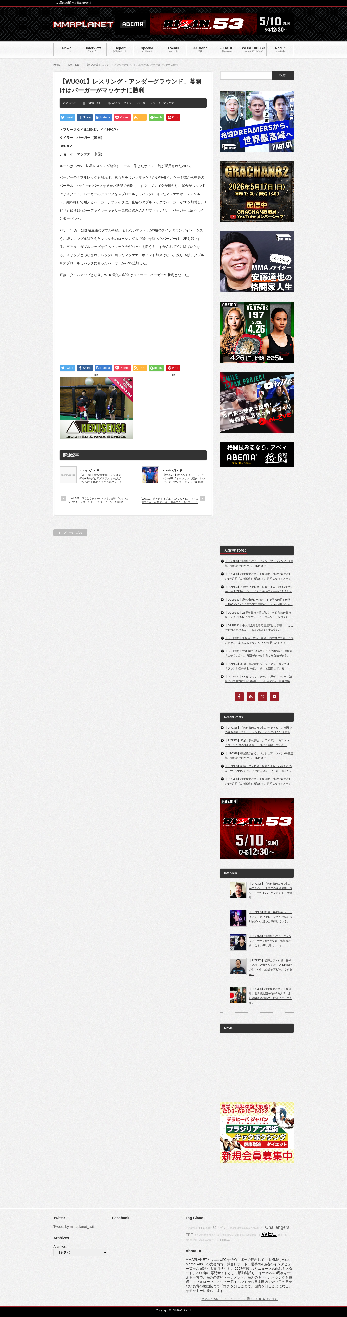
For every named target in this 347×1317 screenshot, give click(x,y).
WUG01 (116, 102)
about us (214, 1234)
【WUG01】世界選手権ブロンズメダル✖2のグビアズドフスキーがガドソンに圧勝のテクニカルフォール (100, 478)
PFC (202, 1228)
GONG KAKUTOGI (253, 1227)
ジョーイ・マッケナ (162, 102)
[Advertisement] (133, 317)
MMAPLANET (182, 1310)
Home (56, 64)
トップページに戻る (70, 532)
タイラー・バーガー (136, 102)
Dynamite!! (192, 1227)
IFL (258, 1234)
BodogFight (234, 1227)
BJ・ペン (219, 1228)
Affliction (251, 1234)
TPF (189, 1234)
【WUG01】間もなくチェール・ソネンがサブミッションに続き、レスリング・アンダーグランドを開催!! (184, 478)
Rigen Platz (73, 64)
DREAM (198, 1234)
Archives (60, 1247)
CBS (208, 1227)
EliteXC (225, 1240)
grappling (191, 1239)
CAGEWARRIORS (208, 1239)
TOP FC (282, 1234)
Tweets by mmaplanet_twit (73, 1227)
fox (206, 1234)
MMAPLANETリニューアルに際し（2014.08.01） (239, 1299)
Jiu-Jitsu (240, 1234)
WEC (269, 1233)
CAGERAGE (227, 1234)
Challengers (277, 1227)
